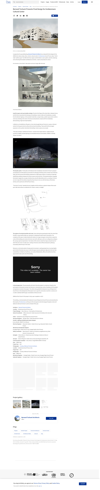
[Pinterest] (27, 16)
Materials (83, 364)
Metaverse (66, 367)
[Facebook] (14, 16)
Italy (42, 433)
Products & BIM (54, 2)
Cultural (36, 433)
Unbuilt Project (24, 430)
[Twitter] (17, 16)
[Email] (24, 16)
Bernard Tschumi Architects (34, 54)
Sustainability (66, 364)
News (67, 2)
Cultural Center (46, 430)
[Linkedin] (20, 16)
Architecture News (27, 433)
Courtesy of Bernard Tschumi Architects (28, 346)
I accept (82, 484)
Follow (51, 418)
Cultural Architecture (35, 430)
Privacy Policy (45, 483)
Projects (43, 2)
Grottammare (42, 56)
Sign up (84, 2)
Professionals (62, 2)
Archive (72, 2)
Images (47, 2)
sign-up (40, 486)
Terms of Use (37, 483)
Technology (75, 364)
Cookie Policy (56, 483)
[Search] (27, 2)
